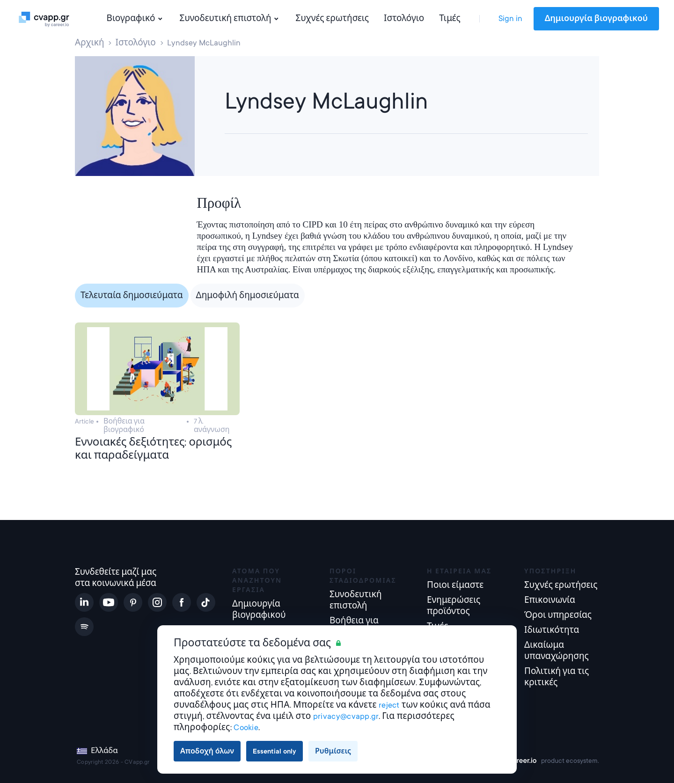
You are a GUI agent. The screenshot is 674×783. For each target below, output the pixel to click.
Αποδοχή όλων (207, 751)
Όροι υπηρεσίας (558, 615)
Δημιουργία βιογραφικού (596, 19)
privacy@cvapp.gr (346, 716)
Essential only (274, 751)
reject (389, 705)
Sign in (510, 18)
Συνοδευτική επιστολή (230, 18)
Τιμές (449, 18)
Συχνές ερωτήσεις (332, 18)
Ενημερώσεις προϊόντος (453, 606)
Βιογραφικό (136, 18)
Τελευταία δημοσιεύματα (132, 295)
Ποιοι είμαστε (455, 585)
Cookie (246, 727)
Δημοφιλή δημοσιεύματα (247, 295)
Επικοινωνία (549, 600)
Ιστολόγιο (404, 18)
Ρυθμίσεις (333, 751)
